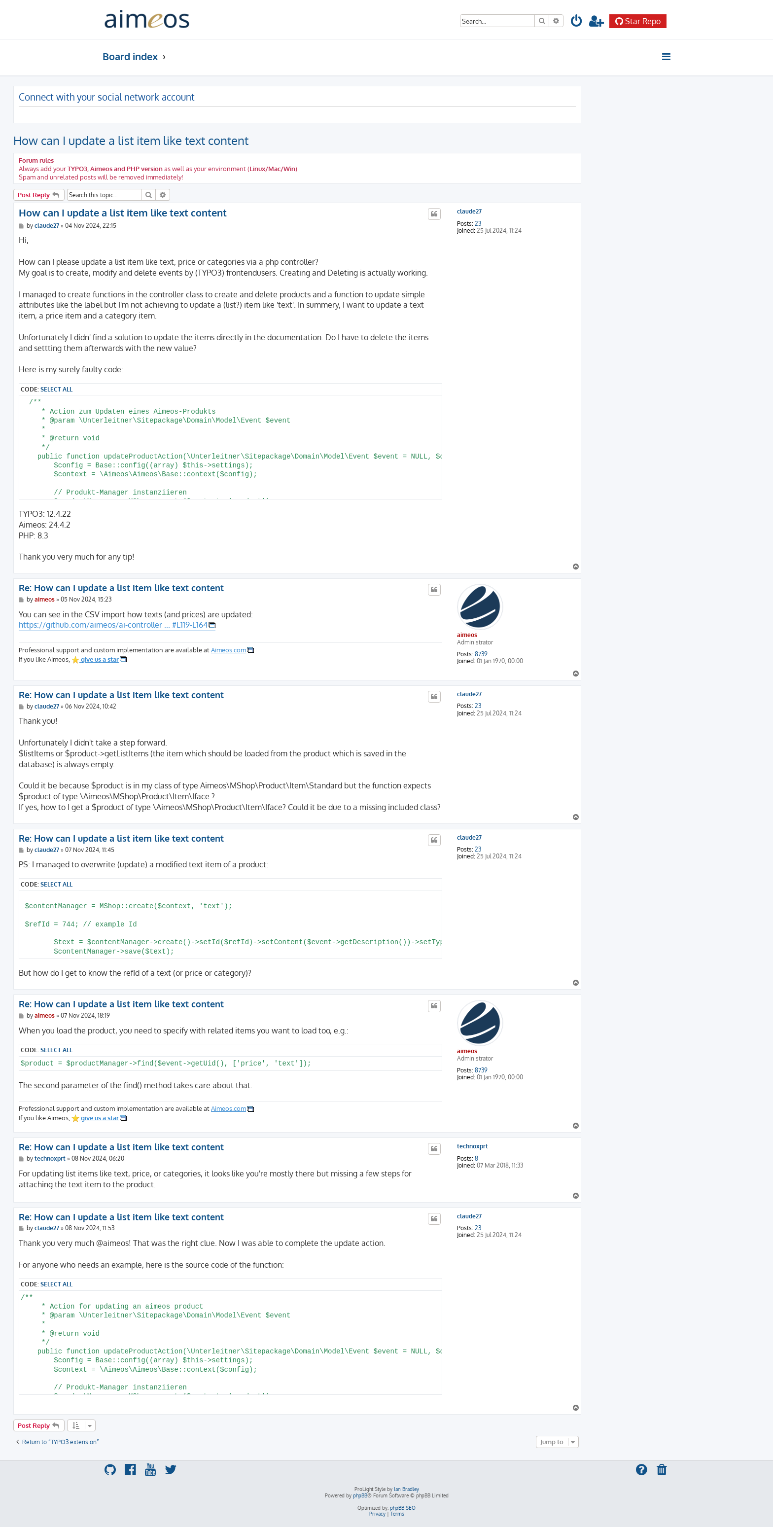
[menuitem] (576, 22)
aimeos (467, 635)
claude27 (469, 211)
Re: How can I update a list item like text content (121, 587)
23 (478, 223)
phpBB (360, 1495)
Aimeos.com (228, 649)
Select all (56, 389)
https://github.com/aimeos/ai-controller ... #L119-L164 (113, 625)
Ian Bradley (406, 1489)
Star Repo (638, 21)
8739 (481, 654)
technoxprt (472, 1146)
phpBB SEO (403, 1508)
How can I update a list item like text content (130, 140)
